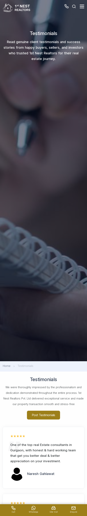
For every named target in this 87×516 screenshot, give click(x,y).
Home (6, 366)
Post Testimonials (43, 415)
